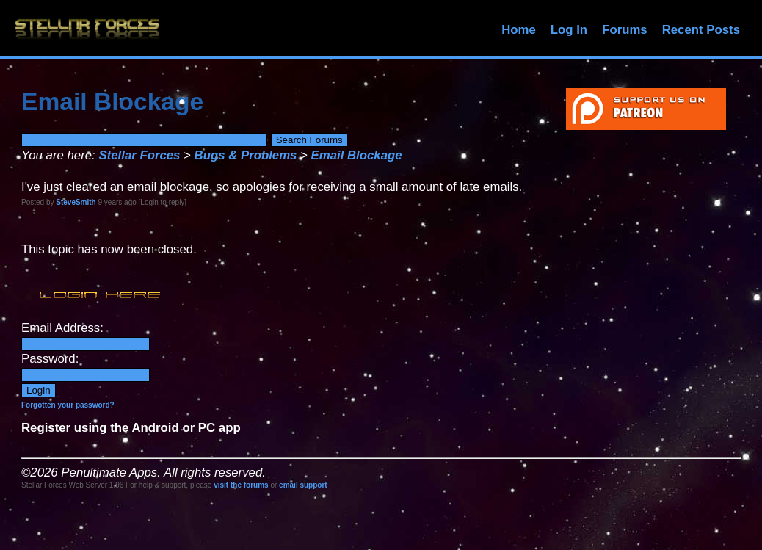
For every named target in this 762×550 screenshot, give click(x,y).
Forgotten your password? (68, 405)
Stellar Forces (139, 155)
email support (303, 485)
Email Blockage (356, 155)
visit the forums (241, 485)
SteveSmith (75, 202)
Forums (624, 30)
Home (518, 30)
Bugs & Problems (246, 155)
